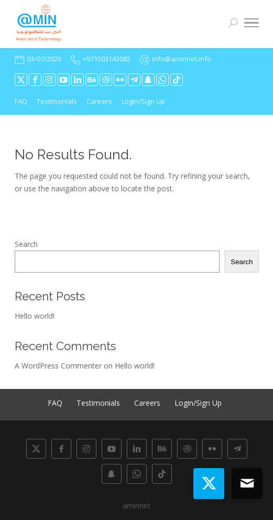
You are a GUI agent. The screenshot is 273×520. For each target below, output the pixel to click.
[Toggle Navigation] (251, 25)
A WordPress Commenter (58, 366)
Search (26, 244)
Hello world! (34, 316)
